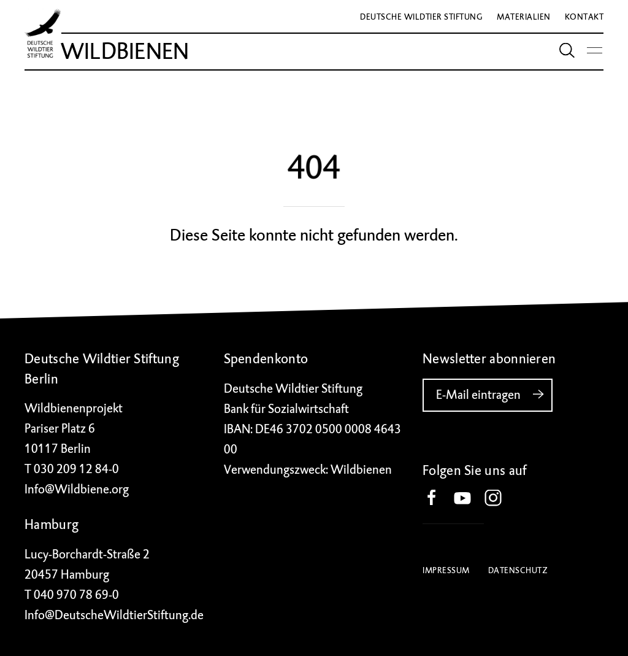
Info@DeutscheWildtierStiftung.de (114, 615)
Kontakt (584, 17)
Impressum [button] (446, 570)
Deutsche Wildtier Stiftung (421, 17)
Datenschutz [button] (518, 570)
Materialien (524, 17)
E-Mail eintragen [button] (494, 394)
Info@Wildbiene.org (77, 489)
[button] (438, 499)
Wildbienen (125, 51)
